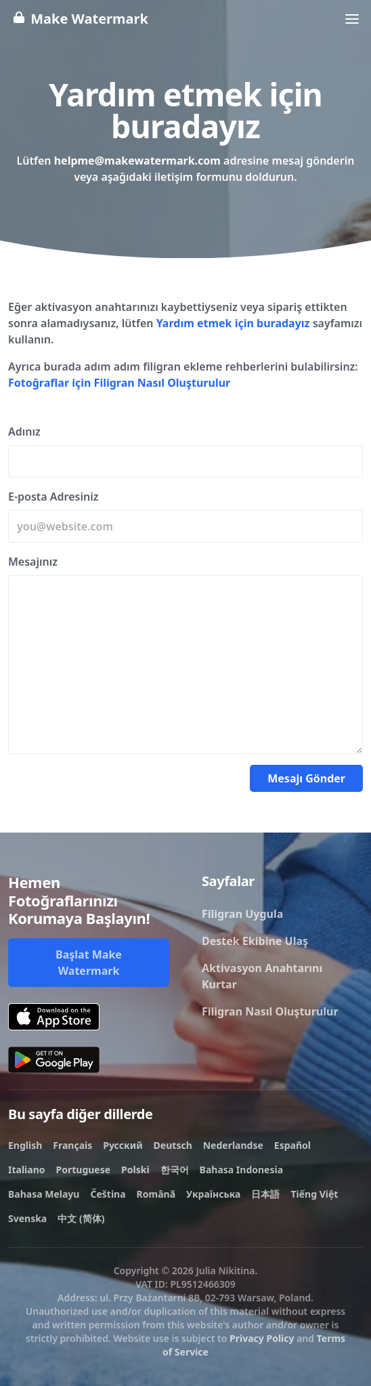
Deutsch (173, 1145)
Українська (213, 1194)
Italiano (26, 1169)
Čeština (107, 1194)
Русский (122, 1145)
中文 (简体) (81, 1218)
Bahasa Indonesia (241, 1169)
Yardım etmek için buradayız (233, 323)
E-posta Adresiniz (53, 496)
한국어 (174, 1169)
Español (292, 1145)
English (25, 1145)
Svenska (27, 1218)
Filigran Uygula (242, 913)
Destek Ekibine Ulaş (255, 940)
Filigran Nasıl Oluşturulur (270, 1011)
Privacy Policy (262, 1338)
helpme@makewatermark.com (137, 160)
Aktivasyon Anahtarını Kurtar (262, 976)
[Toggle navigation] (352, 19)
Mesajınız (33, 561)
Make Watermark (79, 18)
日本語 (265, 1194)
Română (156, 1194)
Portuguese (83, 1169)
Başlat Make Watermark (89, 962)
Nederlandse (233, 1145)
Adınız (24, 431)
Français (72, 1145)
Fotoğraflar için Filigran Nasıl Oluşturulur (119, 382)
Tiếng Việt (314, 1194)
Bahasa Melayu (43, 1194)
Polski (135, 1169)
